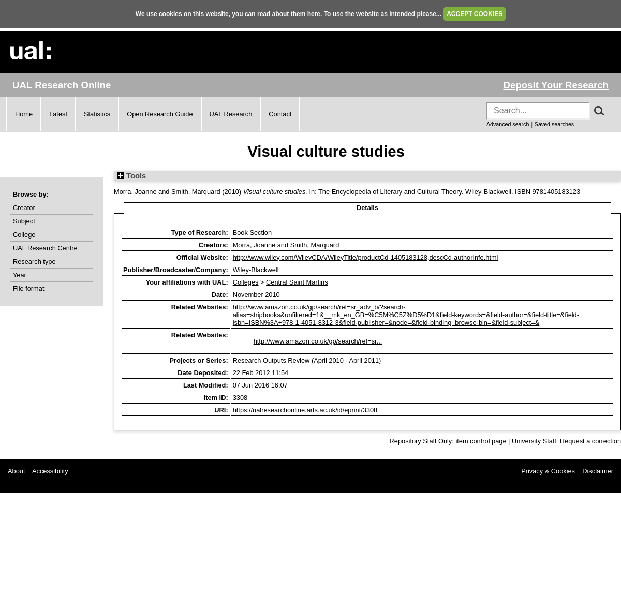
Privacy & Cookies (548, 471)
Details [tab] (367, 208)
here (313, 14)
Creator (24, 208)
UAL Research (231, 114)
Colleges (246, 282)
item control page (480, 441)
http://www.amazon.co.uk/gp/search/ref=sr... (318, 341)
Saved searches (554, 124)
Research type (34, 261)
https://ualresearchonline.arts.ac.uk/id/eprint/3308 (305, 410)
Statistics (97, 114)
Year (19, 275)
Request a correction (590, 441)
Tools (131, 176)
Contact (280, 114)
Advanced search (507, 124)
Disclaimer (597, 471)
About (16, 471)
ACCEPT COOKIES (474, 14)
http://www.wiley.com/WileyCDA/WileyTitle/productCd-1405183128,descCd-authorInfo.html (365, 257)
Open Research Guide (160, 114)
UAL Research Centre (45, 248)
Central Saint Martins (297, 282)
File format (28, 288)
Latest (58, 114)
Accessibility (50, 471)
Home (24, 114)
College (24, 235)
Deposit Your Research (556, 85)
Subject (24, 221)
